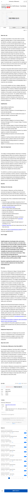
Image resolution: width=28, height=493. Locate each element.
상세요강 (4, 27)
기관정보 (25, 402)
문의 (11, 414)
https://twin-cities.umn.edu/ (10, 404)
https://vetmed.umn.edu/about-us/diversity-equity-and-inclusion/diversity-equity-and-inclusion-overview (14, 320)
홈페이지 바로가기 (16, 490)
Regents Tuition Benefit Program (8, 207)
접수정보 (14, 27)
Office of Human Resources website (14, 229)
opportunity (20, 218)
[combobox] (26, 1)
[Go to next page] (21, 477)
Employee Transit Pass (6, 225)
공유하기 (25, 30)
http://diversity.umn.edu (19, 316)
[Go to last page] (23, 477)
